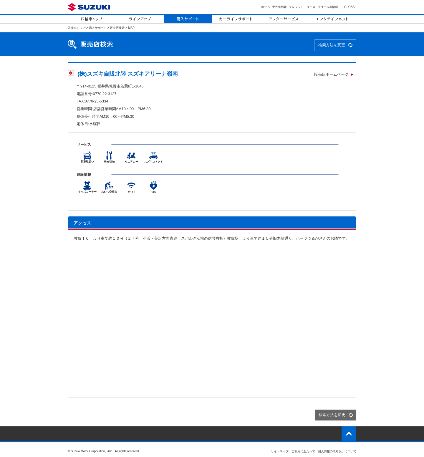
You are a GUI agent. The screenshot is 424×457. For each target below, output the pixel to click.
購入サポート (98, 27)
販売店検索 (117, 27)
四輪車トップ (76, 27)
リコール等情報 (327, 7)
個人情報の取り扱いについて (337, 451)
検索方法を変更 (331, 45)
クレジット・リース (302, 7)
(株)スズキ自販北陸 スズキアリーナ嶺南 (127, 74)
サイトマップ (280, 451)
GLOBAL (350, 7)
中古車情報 (279, 7)
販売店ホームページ (331, 74)
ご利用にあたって (303, 451)
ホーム (265, 7)
